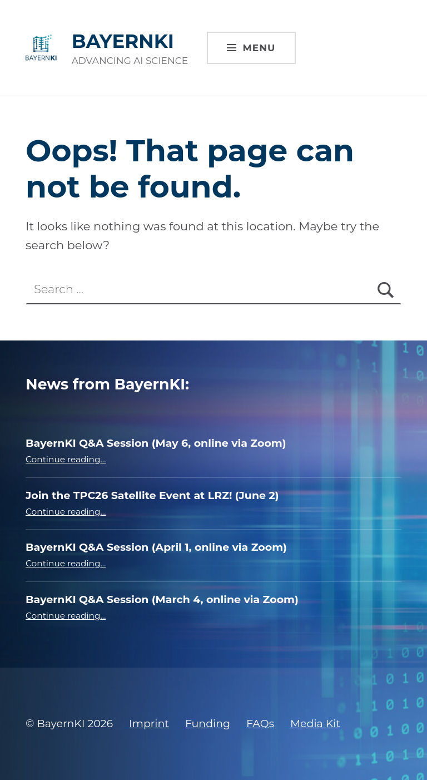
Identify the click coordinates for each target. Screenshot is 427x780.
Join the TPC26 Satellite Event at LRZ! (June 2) (152, 495)
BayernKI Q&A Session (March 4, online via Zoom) (162, 599)
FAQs (260, 723)
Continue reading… (66, 459)
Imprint (149, 723)
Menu (259, 47)
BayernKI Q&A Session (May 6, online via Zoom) (156, 443)
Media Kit (315, 723)
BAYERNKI (123, 41)
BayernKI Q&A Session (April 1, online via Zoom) (156, 547)
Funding (207, 723)
